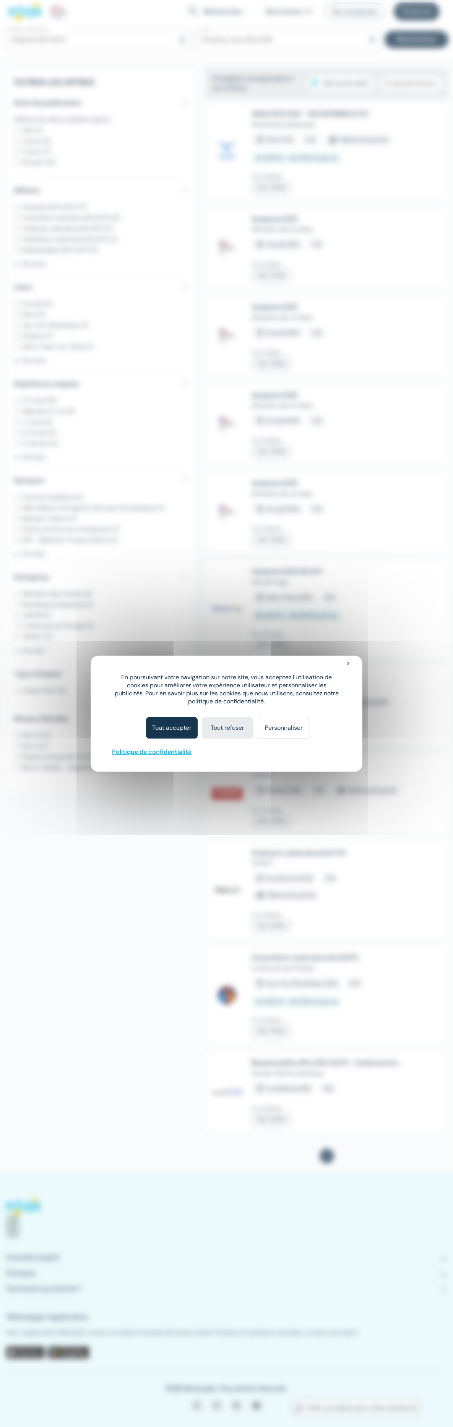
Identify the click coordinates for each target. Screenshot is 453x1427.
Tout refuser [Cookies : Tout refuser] (227, 728)
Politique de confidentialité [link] (152, 752)
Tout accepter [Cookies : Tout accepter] (172, 728)
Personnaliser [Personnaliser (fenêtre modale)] (284, 728)
